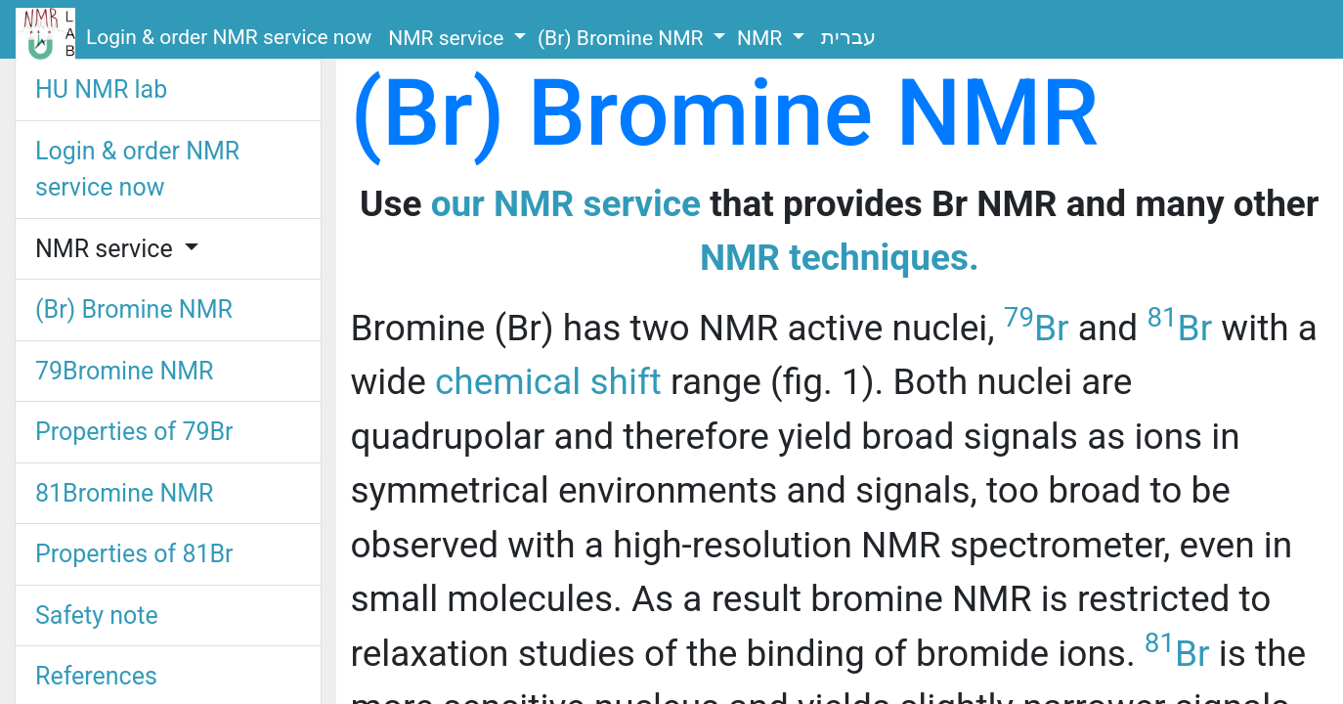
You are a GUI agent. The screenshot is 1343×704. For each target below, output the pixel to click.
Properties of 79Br (134, 432)
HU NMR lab (101, 89)
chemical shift (548, 382)
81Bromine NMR (124, 493)
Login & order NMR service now (228, 37)
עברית (848, 37)
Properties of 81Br (134, 554)
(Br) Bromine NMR (623, 38)
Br (1036, 328)
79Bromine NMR (124, 371)
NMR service (448, 38)
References (96, 676)
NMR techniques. (839, 258)
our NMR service (566, 204)
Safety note (96, 615)
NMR (762, 38)
